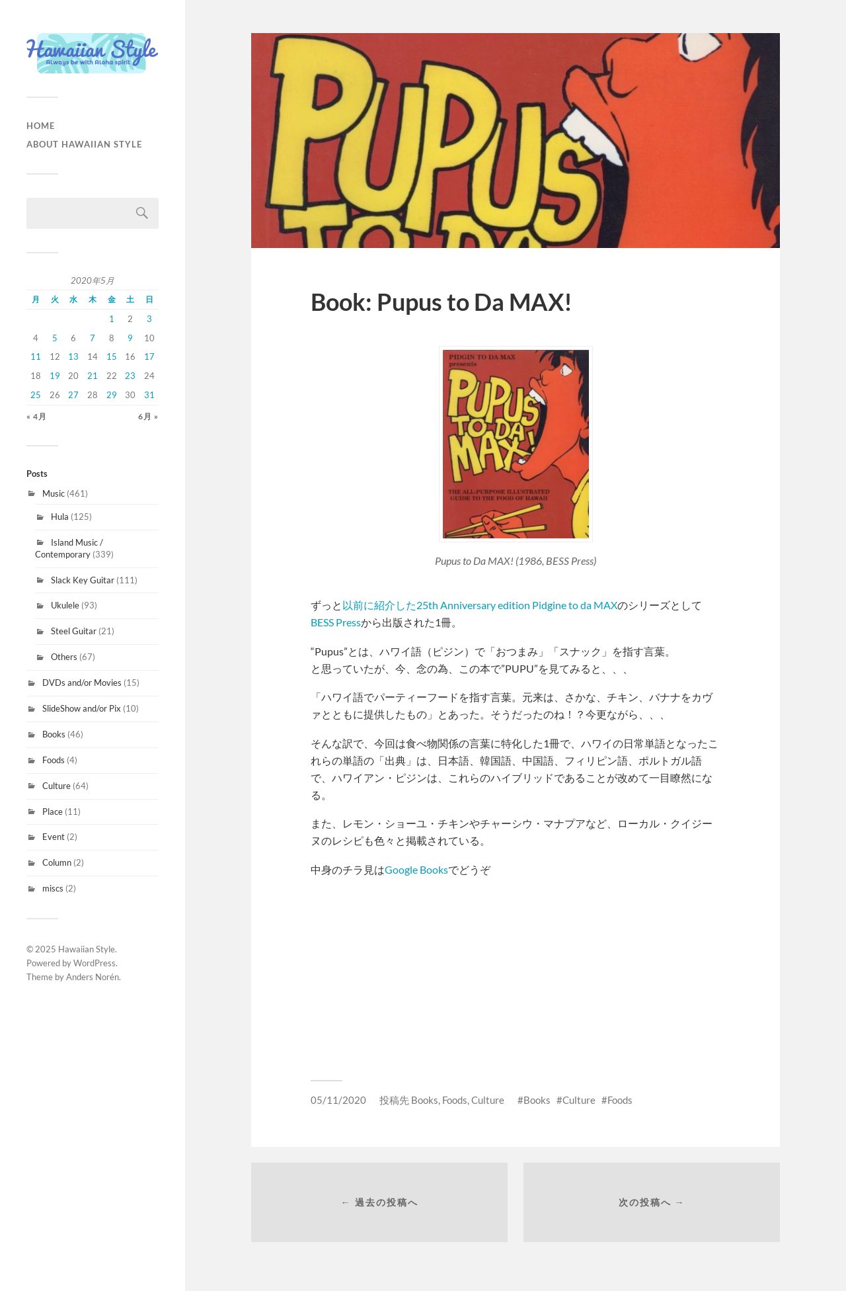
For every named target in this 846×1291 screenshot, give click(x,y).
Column (56, 862)
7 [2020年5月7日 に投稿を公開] (92, 338)
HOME (40, 125)
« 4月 (36, 416)
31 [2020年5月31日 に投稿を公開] (149, 395)
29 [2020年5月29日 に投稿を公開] (111, 395)
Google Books (416, 869)
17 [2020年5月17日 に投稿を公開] (149, 356)
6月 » (148, 416)
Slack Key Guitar (82, 580)
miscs (52, 888)
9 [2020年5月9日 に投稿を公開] (130, 338)
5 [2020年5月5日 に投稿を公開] (55, 338)
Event (53, 836)
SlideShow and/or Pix (81, 708)
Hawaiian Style (86, 949)
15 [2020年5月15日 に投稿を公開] (111, 356)
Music (53, 493)
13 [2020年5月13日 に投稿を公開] (73, 356)
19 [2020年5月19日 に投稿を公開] (55, 375)
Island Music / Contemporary (69, 548)
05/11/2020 (338, 1100)
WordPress (94, 963)
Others (64, 656)
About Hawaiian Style (84, 144)
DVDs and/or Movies (82, 682)
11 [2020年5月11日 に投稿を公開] (35, 356)
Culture (56, 785)
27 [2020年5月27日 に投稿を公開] (73, 395)
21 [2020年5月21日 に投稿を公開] (92, 375)
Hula (60, 516)
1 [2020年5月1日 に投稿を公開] (111, 318)
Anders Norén (92, 977)
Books (53, 734)
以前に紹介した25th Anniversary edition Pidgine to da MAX (479, 605)
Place (52, 811)
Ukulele (65, 605)
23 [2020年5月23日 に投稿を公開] (130, 375)
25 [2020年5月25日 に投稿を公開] (35, 395)
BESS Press (336, 622)
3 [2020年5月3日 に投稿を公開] (149, 318)
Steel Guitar (73, 631)
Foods (53, 760)
